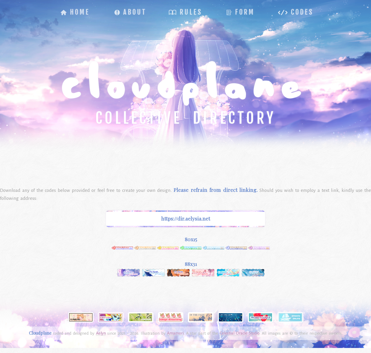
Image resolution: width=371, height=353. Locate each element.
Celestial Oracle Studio (239, 333)
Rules (185, 12)
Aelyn (101, 333)
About (130, 12)
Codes (295, 12)
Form (241, 12)
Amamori (175, 333)
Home (75, 12)
